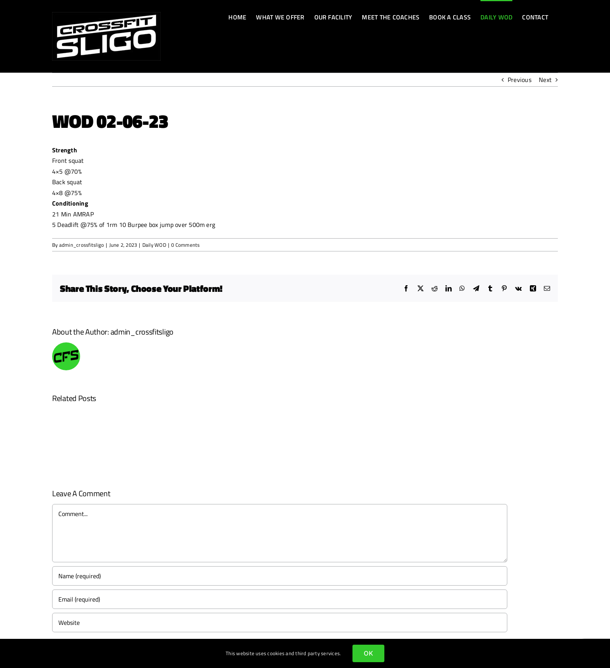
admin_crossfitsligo (81, 245)
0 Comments (185, 245)
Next (545, 79)
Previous (519, 79)
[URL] (279, 622)
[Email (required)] (279, 599)
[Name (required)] (279, 576)
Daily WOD (154, 245)
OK (368, 653)
